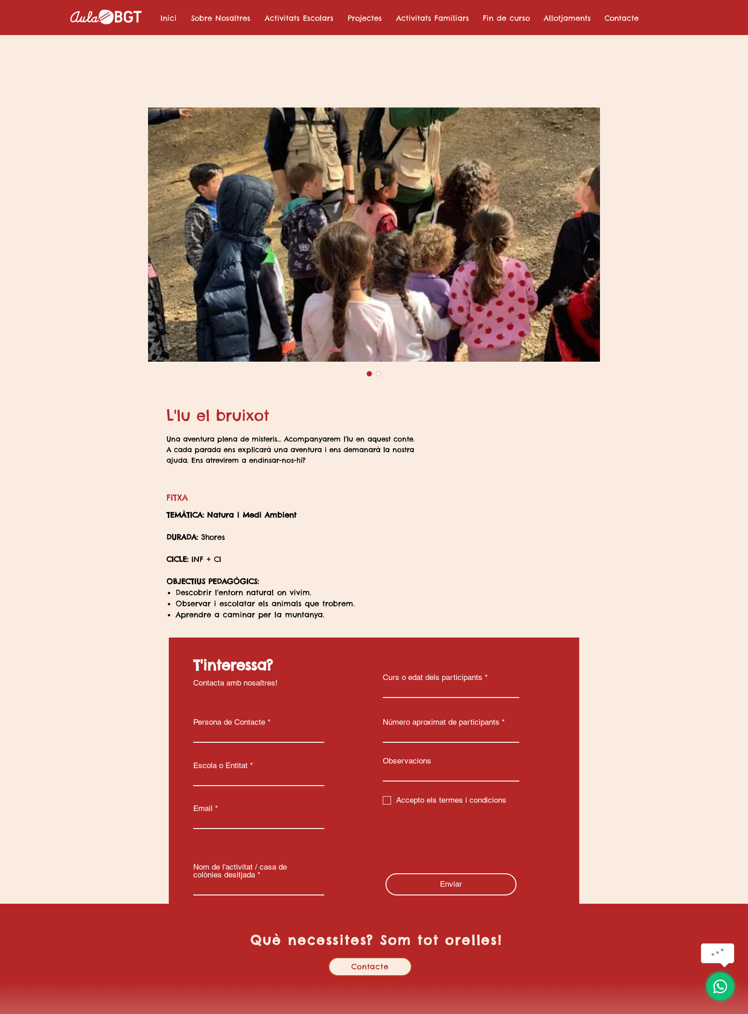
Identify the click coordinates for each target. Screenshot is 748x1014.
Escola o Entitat (220, 765)
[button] (298, 18)
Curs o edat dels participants (432, 677)
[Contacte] (370, 966)
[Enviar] (451, 884)
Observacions (407, 761)
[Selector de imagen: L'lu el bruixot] (369, 373)
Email (203, 808)
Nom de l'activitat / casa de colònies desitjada (240, 871)
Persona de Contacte (229, 722)
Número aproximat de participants (441, 722)
